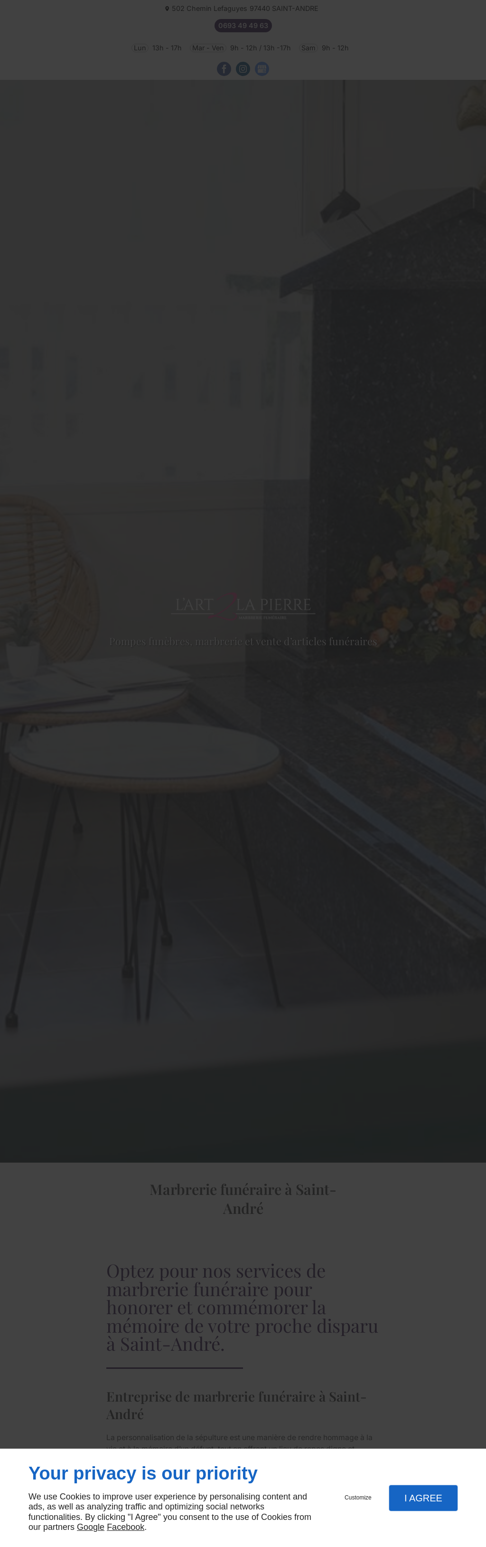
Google (90, 1527)
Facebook (125, 1527)
